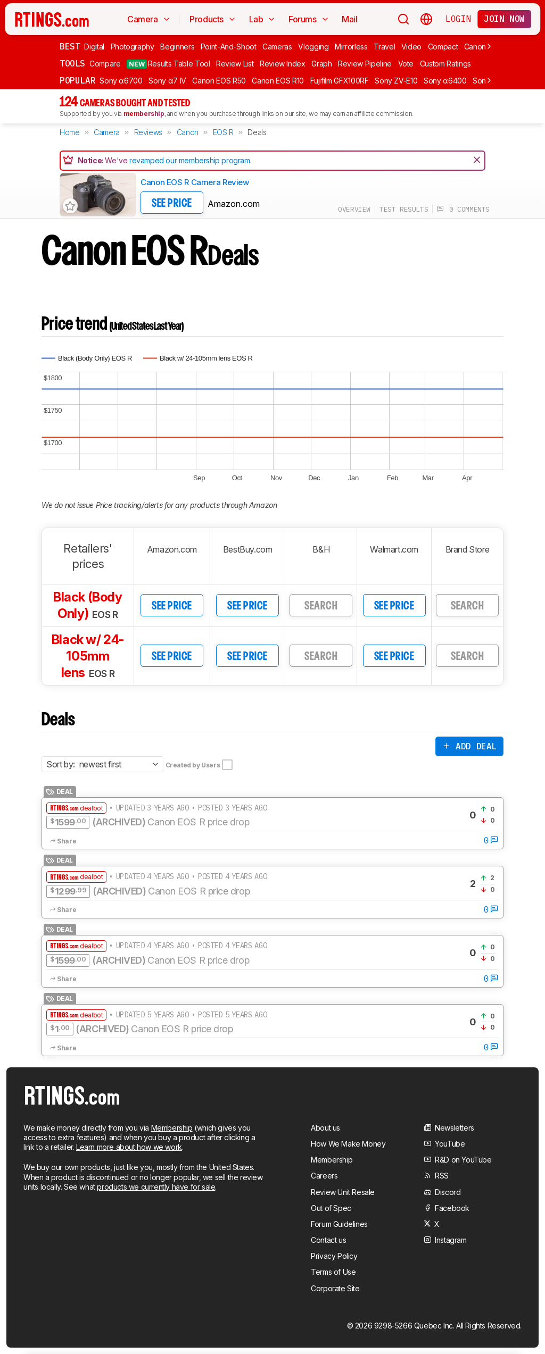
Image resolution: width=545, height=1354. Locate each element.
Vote (406, 63)
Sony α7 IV (167, 80)
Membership (172, 1127)
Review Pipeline (365, 63)
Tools (72, 63)
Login (458, 18)
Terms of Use (333, 1271)
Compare (105, 63)
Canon (475, 46)
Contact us (328, 1239)
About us (325, 1127)
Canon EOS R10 (277, 80)
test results (403, 209)
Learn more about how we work (129, 1146)
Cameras (277, 46)
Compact (443, 46)
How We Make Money (348, 1143)
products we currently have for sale (156, 1186)
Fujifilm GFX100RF (339, 80)
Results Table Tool (168, 64)
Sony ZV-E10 (396, 80)
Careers (324, 1175)
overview (354, 209)
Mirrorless (351, 46)
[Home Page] (52, 19)
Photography (132, 46)
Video (411, 46)
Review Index (282, 63)
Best (70, 46)
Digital (94, 46)
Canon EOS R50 (218, 80)
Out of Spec (331, 1208)
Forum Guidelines (339, 1223)
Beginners (177, 46)
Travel (384, 46)
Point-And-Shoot (229, 46)
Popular (77, 80)
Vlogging (313, 46)
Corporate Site (335, 1288)
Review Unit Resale (343, 1192)
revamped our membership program (189, 160)
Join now (504, 18)
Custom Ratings (445, 63)
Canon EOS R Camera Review (195, 182)
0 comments (463, 209)
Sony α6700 (121, 80)
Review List (234, 63)
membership (143, 114)
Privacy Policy (334, 1255)
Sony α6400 (445, 80)
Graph (321, 63)
